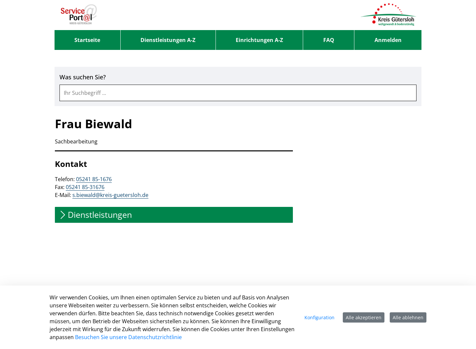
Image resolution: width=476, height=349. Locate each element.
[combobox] (238, 93)
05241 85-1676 (94, 179)
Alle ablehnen (408, 317)
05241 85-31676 (85, 187)
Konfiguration (319, 317)
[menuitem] (87, 40)
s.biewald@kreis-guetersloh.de (110, 195)
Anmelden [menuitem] (388, 40)
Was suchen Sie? (83, 77)
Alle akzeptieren (363, 317)
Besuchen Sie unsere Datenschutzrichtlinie (128, 337)
